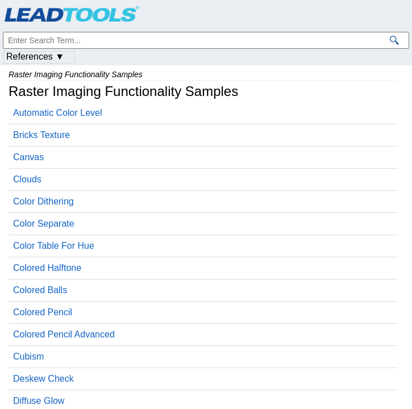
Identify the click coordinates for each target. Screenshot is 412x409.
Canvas (28, 157)
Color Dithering (43, 201)
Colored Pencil (42, 312)
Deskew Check (43, 378)
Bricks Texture (41, 135)
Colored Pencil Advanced (64, 334)
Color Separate (43, 223)
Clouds (27, 179)
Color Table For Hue (53, 246)
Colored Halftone (47, 268)
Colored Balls (40, 290)
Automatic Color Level (57, 113)
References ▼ (35, 56)
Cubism (28, 356)
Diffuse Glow (38, 401)
